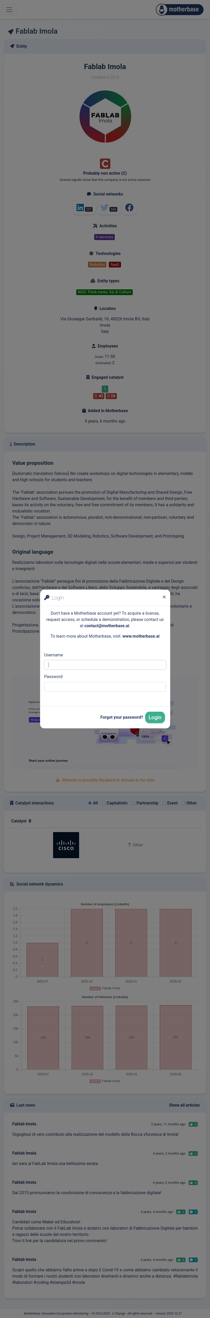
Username (53, 654)
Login (155, 717)
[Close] (164, 597)
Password (53, 676)
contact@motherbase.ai (106, 625)
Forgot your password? (121, 717)
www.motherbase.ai (141, 636)
